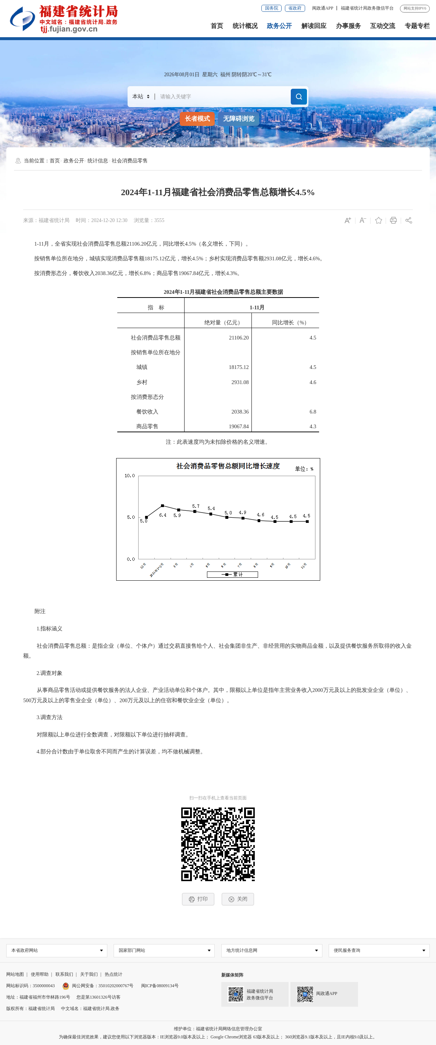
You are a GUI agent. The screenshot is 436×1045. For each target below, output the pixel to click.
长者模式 (197, 118)
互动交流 (382, 25)
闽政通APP (322, 8)
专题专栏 (417, 25)
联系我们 (64, 974)
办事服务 (348, 25)
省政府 (294, 8)
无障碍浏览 (238, 118)
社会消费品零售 (130, 160)
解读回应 (313, 25)
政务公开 (279, 25)
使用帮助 (40, 974)
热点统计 (113, 974)
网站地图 (15, 974)
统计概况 (245, 25)
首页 (217, 25)
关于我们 (89, 974)
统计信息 (97, 160)
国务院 (271, 8)
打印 (198, 899)
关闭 (237, 899)
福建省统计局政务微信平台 (367, 8)
